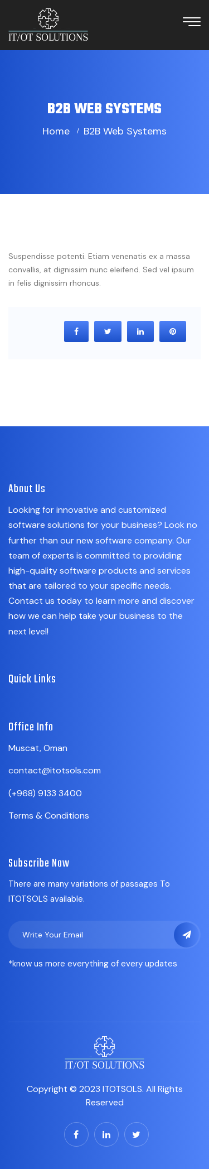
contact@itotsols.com (54, 770)
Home (56, 131)
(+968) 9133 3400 (45, 793)
